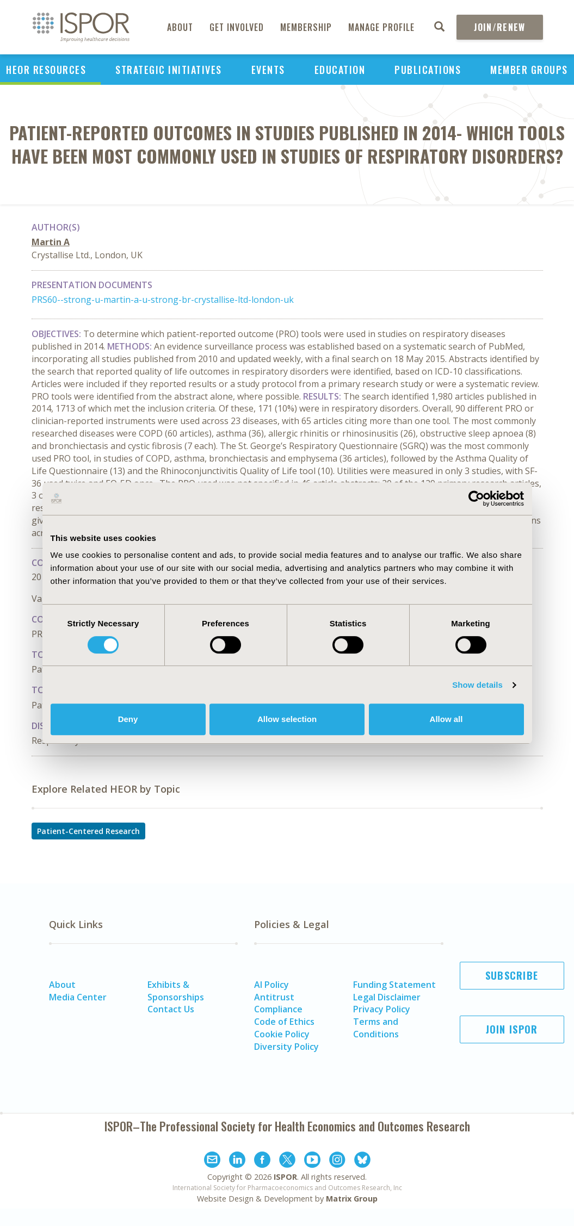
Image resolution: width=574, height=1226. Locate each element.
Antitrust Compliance (278, 1003)
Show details (477, 684)
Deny (128, 719)
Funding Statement (394, 985)
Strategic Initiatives (168, 70)
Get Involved (236, 27)
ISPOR (285, 1177)
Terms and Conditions (376, 1028)
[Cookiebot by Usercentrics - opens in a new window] (476, 498)
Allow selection (287, 719)
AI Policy (271, 985)
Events (268, 70)
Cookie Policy (282, 1034)
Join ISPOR (512, 1029)
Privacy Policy (381, 1009)
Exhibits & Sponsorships (175, 991)
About (180, 27)
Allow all (446, 719)
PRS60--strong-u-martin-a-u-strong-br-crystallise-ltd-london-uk (163, 300)
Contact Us (170, 1009)
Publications (427, 70)
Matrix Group (352, 1198)
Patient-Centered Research (88, 831)
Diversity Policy (286, 1047)
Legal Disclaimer (387, 997)
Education (340, 70)
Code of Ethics (284, 1022)
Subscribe (512, 975)
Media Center (78, 997)
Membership (306, 27)
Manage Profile (381, 27)
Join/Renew (500, 27)
